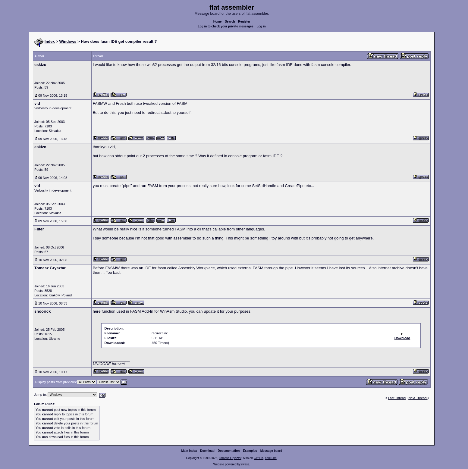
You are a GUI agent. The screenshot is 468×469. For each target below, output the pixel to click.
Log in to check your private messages (225, 26)
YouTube (270, 458)
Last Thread (397, 398)
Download (207, 450)
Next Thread (417, 398)
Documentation (229, 450)
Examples (250, 450)
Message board (271, 450)
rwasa (245, 464)
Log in (261, 26)
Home (217, 21)
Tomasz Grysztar (230, 458)
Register (244, 21)
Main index (189, 450)
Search (230, 21)
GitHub (258, 458)
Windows (68, 41)
